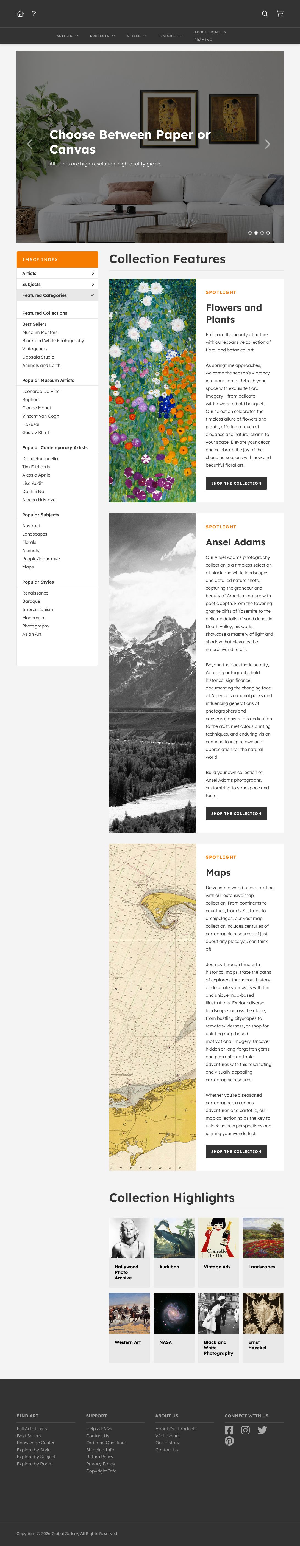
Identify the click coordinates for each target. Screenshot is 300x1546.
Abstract (31, 525)
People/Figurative (41, 558)
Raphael (31, 399)
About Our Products (175, 1428)
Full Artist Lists (32, 1428)
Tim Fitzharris (36, 466)
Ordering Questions (106, 1442)
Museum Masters (40, 332)
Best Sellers (34, 324)
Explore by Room (35, 1463)
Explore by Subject (36, 1456)
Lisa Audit (32, 483)
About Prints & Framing (210, 36)
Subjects (58, 284)
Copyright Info (101, 1471)
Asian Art (31, 634)
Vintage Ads (35, 348)
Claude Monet (36, 407)
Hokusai (30, 424)
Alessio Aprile (36, 475)
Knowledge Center (36, 1442)
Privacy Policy (100, 1463)
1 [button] (250, 233)
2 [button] (256, 233)
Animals (30, 550)
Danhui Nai (33, 491)
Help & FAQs (99, 1428)
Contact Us (97, 1435)
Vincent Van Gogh (40, 416)
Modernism (34, 617)
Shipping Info (100, 1449)
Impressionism (37, 609)
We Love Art (168, 1435)
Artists (58, 273)
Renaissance (35, 593)
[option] (150, 147)
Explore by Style (34, 1449)
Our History (167, 1442)
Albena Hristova (39, 499)
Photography (35, 626)
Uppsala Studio (38, 357)
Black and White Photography (53, 340)
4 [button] (268, 233)
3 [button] (262, 233)
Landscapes (34, 534)
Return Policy (99, 1456)
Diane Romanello (40, 458)
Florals (29, 542)
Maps (28, 567)
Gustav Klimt (35, 432)
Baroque (31, 601)
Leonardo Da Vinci (41, 391)
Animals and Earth (41, 365)
